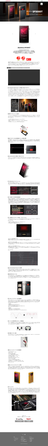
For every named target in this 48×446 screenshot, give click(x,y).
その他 (14, 440)
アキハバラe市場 (22, 440)
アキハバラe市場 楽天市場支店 (24, 441)
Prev (12, 33)
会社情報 (31, 441)
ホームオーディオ (15, 439)
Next (35, 33)
